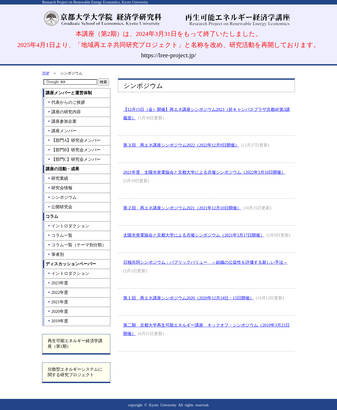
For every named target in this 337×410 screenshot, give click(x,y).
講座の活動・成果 (62, 169)
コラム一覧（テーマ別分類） (77, 245)
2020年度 (58, 311)
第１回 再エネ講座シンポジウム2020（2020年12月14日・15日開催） (188, 298)
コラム (52, 216)
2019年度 (58, 321)
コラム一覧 (60, 235)
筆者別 (56, 254)
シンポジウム (62, 197)
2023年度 (58, 283)
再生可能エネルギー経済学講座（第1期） (75, 343)
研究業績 (58, 178)
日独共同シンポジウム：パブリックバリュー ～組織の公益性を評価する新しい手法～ (205, 262)
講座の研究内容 (64, 112)
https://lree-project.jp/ (168, 55)
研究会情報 (60, 188)
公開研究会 (60, 207)
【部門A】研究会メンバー (74, 140)
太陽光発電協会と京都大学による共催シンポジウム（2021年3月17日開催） (193, 235)
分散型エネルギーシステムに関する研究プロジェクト (75, 372)
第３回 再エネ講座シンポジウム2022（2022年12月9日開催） (181, 145)
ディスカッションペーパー (71, 264)
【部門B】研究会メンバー (74, 150)
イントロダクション (68, 226)
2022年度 (58, 292)
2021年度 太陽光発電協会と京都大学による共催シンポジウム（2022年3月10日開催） (204, 172)
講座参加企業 (62, 121)
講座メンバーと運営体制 (69, 93)
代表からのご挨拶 (66, 102)
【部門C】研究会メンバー (74, 159)
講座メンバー (62, 131)
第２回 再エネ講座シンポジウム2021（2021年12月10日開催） (182, 208)
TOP (45, 73)
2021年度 (58, 302)
